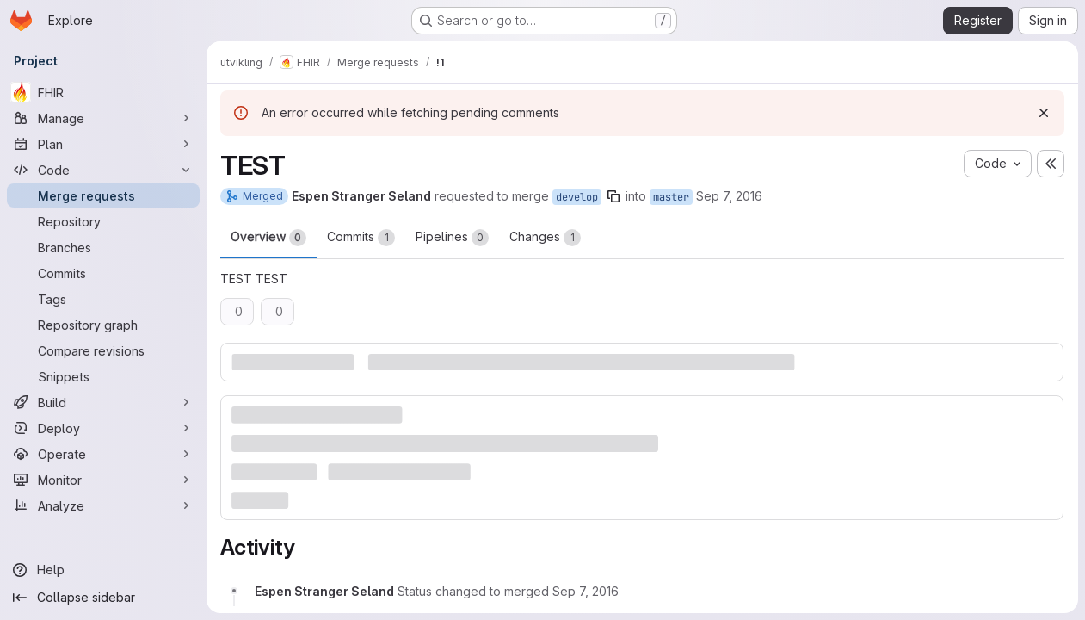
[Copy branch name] (613, 196)
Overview (268, 237)
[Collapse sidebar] (103, 598)
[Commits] (103, 273)
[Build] (103, 402)
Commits (361, 237)
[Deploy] (103, 428)
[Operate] (103, 454)
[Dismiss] (1043, 112)
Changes (545, 237)
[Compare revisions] (103, 350)
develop (577, 197)
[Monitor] (103, 480)
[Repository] (103, 221)
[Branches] (103, 247)
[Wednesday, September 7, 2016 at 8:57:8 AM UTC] (585, 591)
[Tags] (103, 299)
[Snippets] (103, 376)
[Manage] (103, 118)
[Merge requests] (103, 195)
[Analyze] (103, 505)
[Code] (103, 170)
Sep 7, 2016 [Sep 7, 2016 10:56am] (729, 196)
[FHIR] (103, 92)
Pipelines (452, 237)
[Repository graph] (103, 325)
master (671, 197)
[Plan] (103, 144)
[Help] (103, 570)
